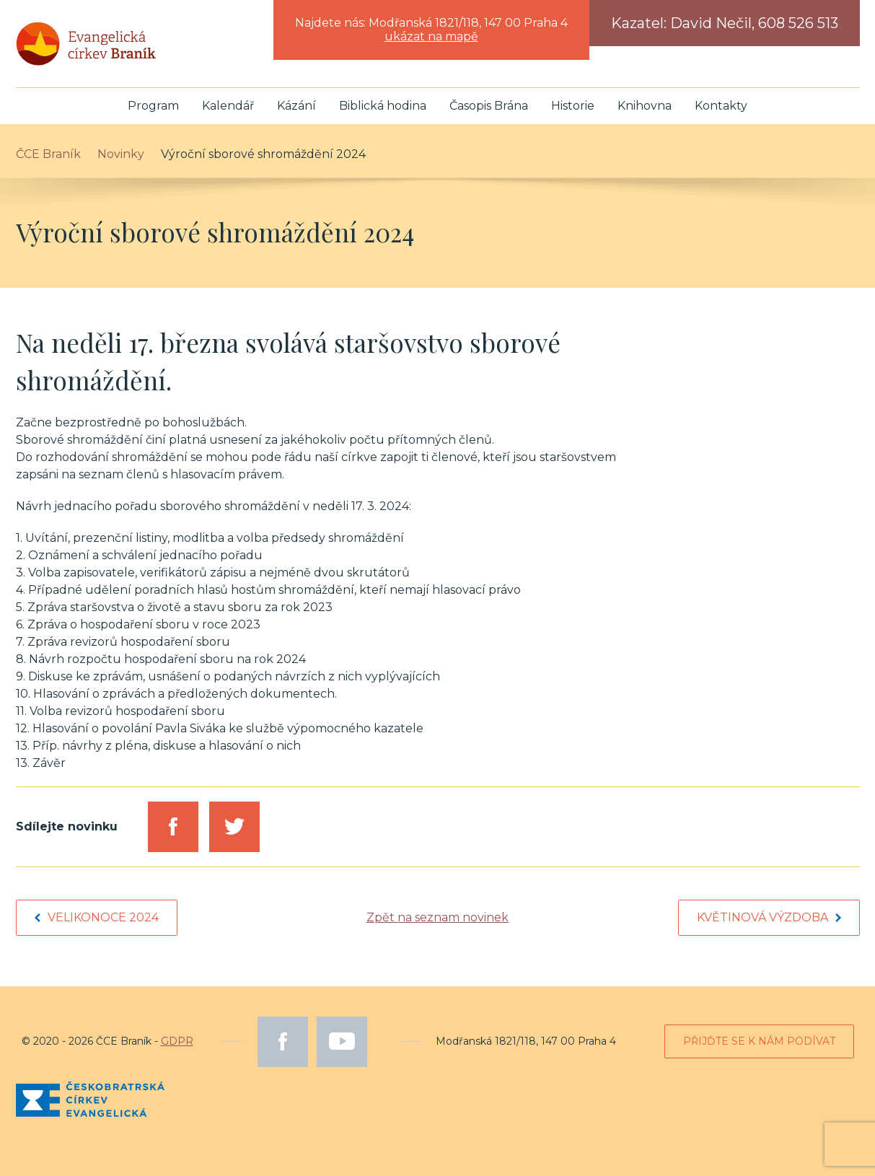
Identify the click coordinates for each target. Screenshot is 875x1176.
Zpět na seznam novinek (437, 917)
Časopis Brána (488, 106)
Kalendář (228, 106)
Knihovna (644, 106)
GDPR (177, 1041)
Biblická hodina (382, 106)
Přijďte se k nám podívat (759, 1041)
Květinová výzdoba (769, 917)
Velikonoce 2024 (97, 917)
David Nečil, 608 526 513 (754, 23)
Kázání (296, 106)
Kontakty (721, 106)
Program (153, 106)
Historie (572, 106)
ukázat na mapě (431, 36)
